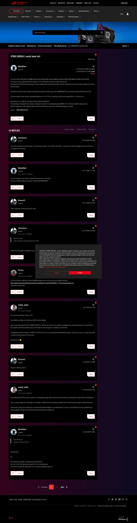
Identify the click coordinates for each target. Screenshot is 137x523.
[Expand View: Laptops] (75, 11)
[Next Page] (64, 487)
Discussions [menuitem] (50, 11)
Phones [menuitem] (96, 11)
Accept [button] (80, 273)
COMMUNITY (79, 3)
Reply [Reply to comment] (91, 155)
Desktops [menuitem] (61, 11)
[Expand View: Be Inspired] (22, 11)
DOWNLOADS (70, 3)
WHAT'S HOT (88, 3)
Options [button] (124, 46)
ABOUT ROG (13, 500)
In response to (26, 174)
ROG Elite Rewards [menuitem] (73, 17)
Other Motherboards (60, 46)
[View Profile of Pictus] (21, 270)
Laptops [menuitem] (71, 11)
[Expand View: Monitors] (41, 16)
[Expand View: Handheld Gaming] (90, 11)
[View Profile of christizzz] (22, 138)
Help (121, 14)
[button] (13, 118)
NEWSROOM (27, 500)
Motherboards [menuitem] (12, 17)
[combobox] (68, 32)
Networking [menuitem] (60, 17)
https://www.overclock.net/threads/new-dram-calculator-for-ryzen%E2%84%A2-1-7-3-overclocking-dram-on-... (42, 283)
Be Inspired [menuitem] (16, 11)
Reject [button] (57, 273)
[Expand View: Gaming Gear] (53, 16)
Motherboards (31, 46)
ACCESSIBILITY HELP (39, 500)
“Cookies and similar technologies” (55, 267)
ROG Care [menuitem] (28, 11)
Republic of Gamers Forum (16, 46)
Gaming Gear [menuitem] (48, 17)
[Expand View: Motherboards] (18, 16)
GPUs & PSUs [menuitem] (25, 17)
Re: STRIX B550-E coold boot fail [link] (78, 46)
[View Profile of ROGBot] (93, 73)
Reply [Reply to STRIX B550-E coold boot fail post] (91, 119)
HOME (20, 500)
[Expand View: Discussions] (55, 11)
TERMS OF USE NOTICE (80, 506)
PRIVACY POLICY (92, 506)
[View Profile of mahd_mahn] (23, 305)
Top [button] (12, 518)
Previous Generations (45, 46)
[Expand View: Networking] (65, 16)
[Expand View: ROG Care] (32, 11)
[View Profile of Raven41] (21, 200)
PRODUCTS (53, 3)
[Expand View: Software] (43, 11)
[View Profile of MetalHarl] (22, 66)
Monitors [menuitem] (37, 17)
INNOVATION (61, 3)
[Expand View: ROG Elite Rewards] (80, 16)
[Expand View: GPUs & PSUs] (31, 16)
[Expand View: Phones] (100, 11)
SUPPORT (96, 3)
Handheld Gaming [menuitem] (84, 11)
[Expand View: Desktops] (65, 11)
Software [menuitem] (38, 11)
